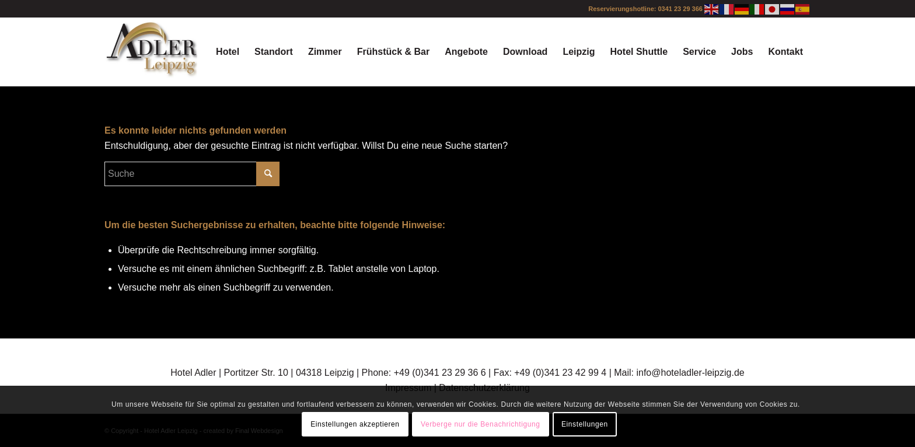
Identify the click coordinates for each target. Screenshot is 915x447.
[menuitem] (227, 52)
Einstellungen (584, 424)
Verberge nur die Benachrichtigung (480, 424)
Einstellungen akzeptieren (354, 424)
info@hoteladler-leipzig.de (690, 373)
